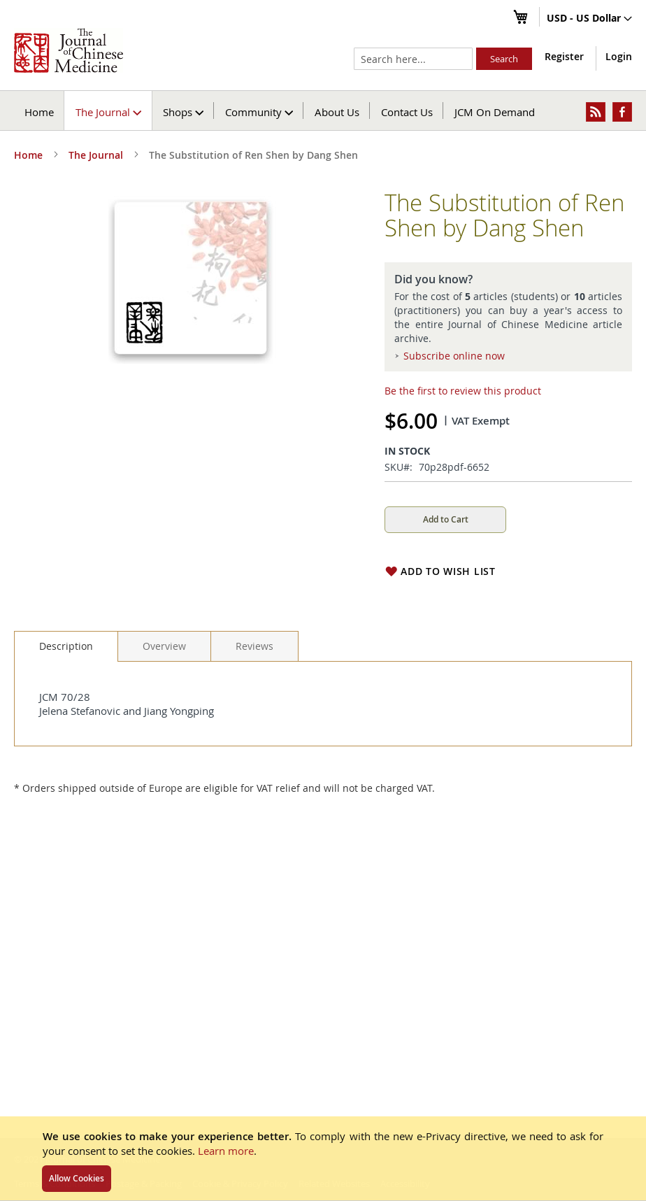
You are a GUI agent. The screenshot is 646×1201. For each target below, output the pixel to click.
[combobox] (413, 59)
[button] (589, 19)
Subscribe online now (454, 355)
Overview (164, 646)
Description (66, 646)
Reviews (254, 646)
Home (39, 112)
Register (564, 56)
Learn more (226, 1151)
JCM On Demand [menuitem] (494, 112)
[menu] (323, 110)
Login (618, 56)
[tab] (66, 646)
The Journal (96, 155)
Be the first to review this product (463, 390)
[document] (323, 1158)
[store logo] (68, 50)
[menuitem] (109, 110)
